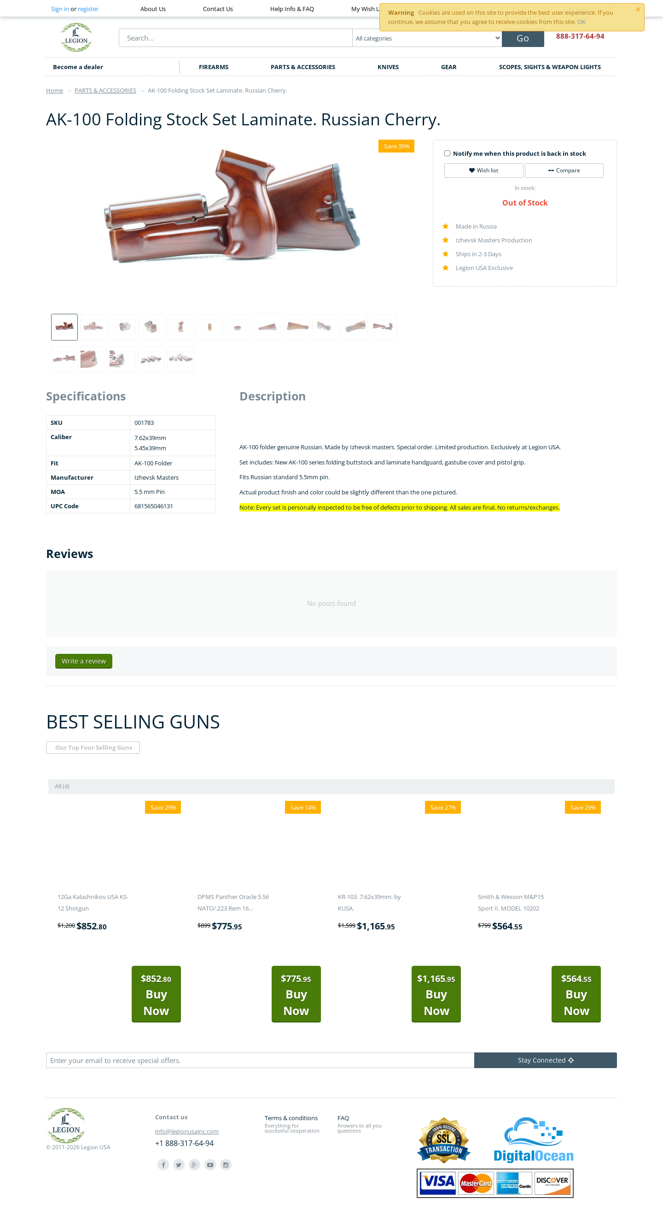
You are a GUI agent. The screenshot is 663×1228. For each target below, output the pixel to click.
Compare (564, 170)
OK (581, 22)
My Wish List (368, 9)
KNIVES (388, 67)
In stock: (525, 188)
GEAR (449, 67)
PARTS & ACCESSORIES (303, 67)
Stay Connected (546, 1060)
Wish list (483, 170)
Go (523, 38)
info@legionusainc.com (187, 1131)
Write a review (84, 661)
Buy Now (156, 995)
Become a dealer (78, 67)
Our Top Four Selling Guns (93, 747)
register (88, 9)
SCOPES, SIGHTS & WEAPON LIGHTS (550, 67)
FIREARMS (213, 67)
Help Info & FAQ (292, 9)
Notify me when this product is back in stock (515, 153)
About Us (153, 9)
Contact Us (218, 9)
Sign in (60, 9)
